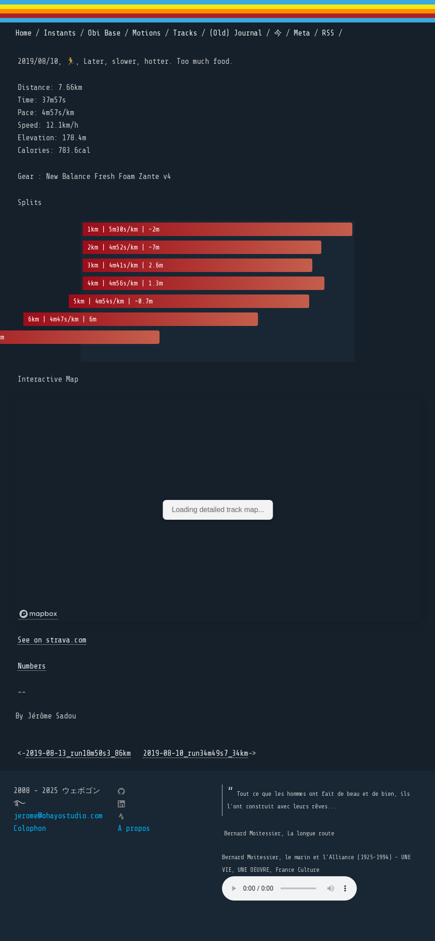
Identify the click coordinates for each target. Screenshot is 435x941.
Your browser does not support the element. (289, 888)
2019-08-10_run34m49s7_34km (195, 753)
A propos (134, 828)
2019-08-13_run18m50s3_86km (78, 753)
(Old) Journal (235, 33)
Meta (302, 33)
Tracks (185, 33)
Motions (147, 33)
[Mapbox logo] (38, 614)
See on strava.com (52, 640)
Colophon (29, 828)
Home (23, 33)
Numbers (32, 666)
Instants (60, 33)
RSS (328, 33)
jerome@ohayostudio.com (57, 816)
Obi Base (104, 33)
